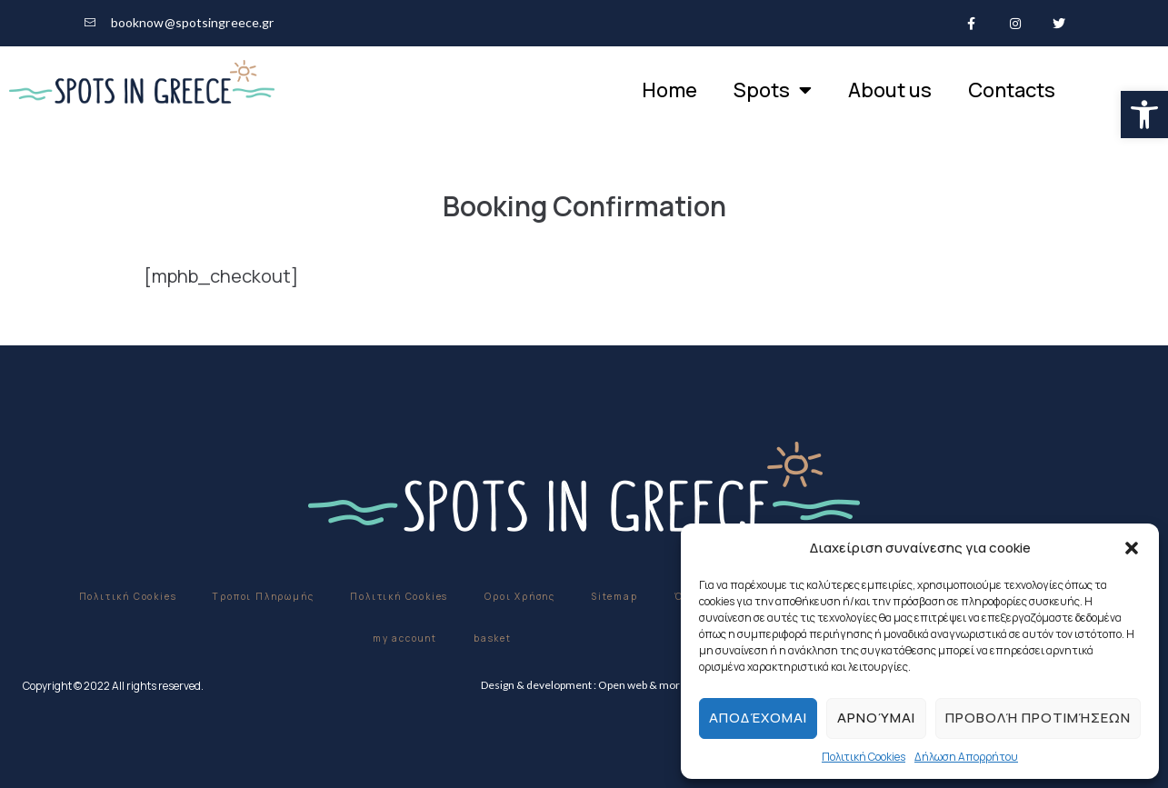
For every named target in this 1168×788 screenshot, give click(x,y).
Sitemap (615, 596)
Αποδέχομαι (758, 717)
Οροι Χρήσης (519, 596)
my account (405, 638)
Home (669, 90)
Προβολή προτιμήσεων (1038, 717)
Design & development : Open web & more (583, 685)
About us (890, 90)
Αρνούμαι (876, 717)
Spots (773, 90)
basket (493, 638)
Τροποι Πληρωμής (263, 596)
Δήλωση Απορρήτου (966, 756)
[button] (1144, 114)
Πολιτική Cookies (863, 756)
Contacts (1011, 90)
